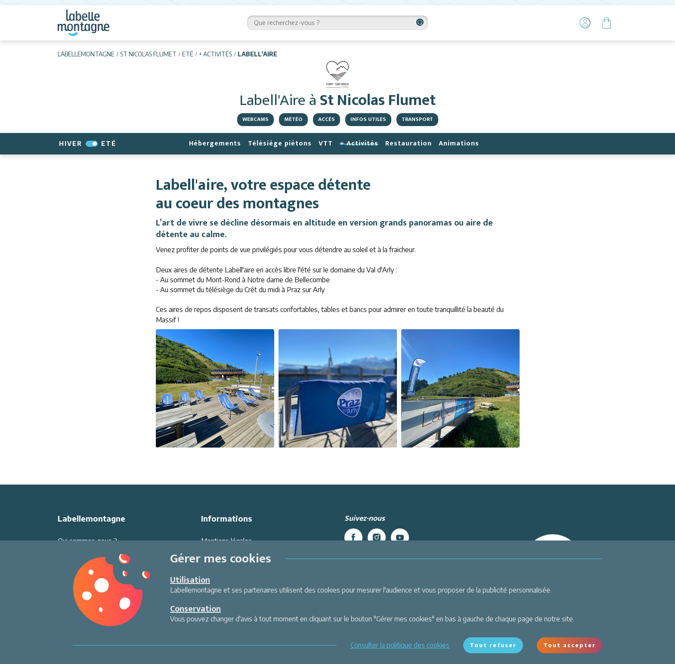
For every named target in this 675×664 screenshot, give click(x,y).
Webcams (255, 119)
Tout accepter (569, 645)
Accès (326, 119)
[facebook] (353, 537)
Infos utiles (368, 119)
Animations (459, 143)
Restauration (408, 143)
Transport (417, 119)
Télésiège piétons (280, 143)
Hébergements (215, 143)
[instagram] (377, 537)
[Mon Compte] (585, 23)
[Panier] (606, 23)
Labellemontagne (86, 54)
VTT (326, 143)
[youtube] (400, 537)
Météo (293, 119)
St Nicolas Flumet (148, 54)
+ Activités (215, 54)
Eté (187, 54)
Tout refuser (493, 645)
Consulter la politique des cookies (399, 645)
